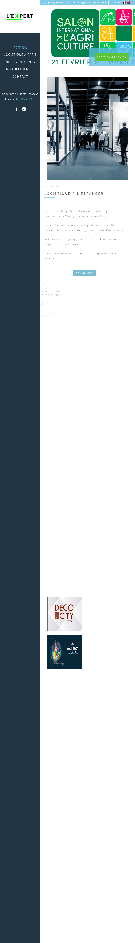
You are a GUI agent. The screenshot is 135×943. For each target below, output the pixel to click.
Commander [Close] (81, 273)
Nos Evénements (20, 62)
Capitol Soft (28, 99)
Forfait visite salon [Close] (111, 57)
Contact (20, 76)
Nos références (20, 69)
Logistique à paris (20, 55)
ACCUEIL (20, 47)
